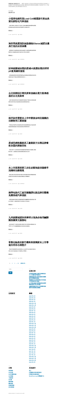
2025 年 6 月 (32, 312)
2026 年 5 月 (32, 296)
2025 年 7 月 (32, 310)
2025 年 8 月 (32, 309)
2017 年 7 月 (32, 351)
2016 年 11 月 (32, 358)
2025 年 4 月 (32, 316)
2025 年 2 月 (32, 320)
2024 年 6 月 (32, 334)
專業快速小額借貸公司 (14, 3)
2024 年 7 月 (32, 332)
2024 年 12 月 (32, 323)
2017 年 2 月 (32, 353)
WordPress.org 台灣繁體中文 (36, 376)
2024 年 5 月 (32, 336)
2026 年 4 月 (32, 298)
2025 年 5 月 (32, 314)
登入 (30, 370)
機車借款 (11, 383)
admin (11, 34)
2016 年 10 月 (32, 360)
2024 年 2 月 (32, 342)
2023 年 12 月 (32, 345)
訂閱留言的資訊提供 (34, 374)
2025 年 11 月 (32, 305)
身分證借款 (11, 387)
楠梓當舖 (11, 381)
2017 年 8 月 (32, 349)
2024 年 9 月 (32, 329)
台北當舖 (20, 158)
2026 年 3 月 (32, 299)
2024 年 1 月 (32, 343)
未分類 (10, 379)
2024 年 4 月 (32, 338)
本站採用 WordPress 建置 (20, 393)
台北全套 (11, 372)
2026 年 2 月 (32, 301)
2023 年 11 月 (32, 347)
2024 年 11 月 (32, 325)
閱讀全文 (11, 30)
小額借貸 (20, 34)
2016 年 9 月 (32, 362)
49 (18, 263)
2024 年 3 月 (32, 340)
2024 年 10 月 (32, 327)
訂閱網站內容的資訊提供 (35, 372)
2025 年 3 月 (32, 318)
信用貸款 (11, 370)
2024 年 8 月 (32, 331)
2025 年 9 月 (32, 307)
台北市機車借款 (21, 59)
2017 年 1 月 (32, 354)
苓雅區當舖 (11, 385)
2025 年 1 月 (32, 321)
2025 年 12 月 (32, 303)
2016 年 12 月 (32, 356)
